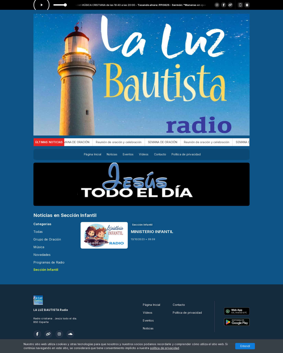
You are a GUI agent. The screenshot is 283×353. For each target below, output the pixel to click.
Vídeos (143, 154)
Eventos (128, 154)
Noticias (112, 154)
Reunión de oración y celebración (124, 142)
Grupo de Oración (47, 239)
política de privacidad (164, 348)
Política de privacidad (186, 154)
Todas (38, 232)
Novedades (42, 255)
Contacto (160, 154)
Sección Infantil (45, 270)
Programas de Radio (48, 262)
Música (38, 247)
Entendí (245, 346)
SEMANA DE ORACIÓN (80, 142)
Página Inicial (92, 154)
